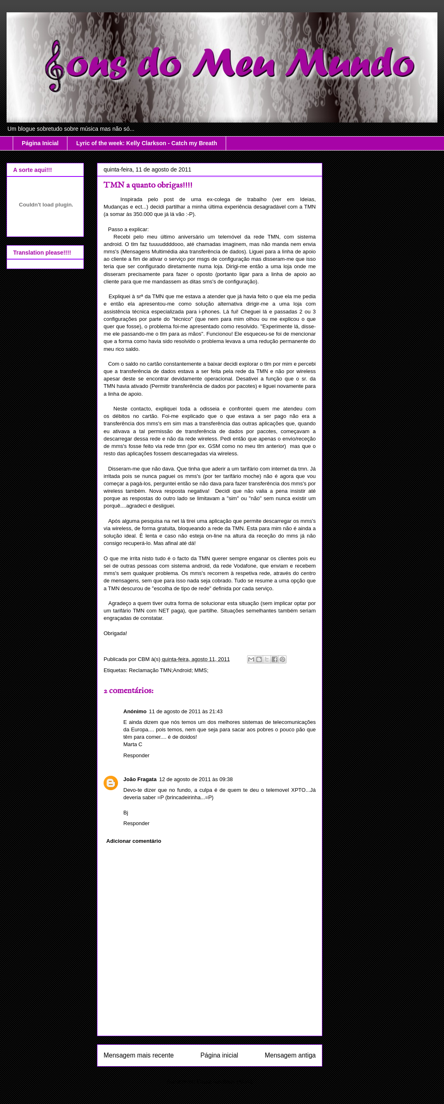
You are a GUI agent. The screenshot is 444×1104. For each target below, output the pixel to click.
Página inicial (219, 1055)
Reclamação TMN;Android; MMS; (168, 670)
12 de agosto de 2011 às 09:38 (196, 779)
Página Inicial (40, 143)
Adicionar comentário (134, 841)
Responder (136, 755)
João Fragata (140, 779)
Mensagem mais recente (139, 1055)
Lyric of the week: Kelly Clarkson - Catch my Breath (146, 143)
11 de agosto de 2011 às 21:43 (185, 711)
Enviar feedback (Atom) (225, 1081)
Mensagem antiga (290, 1055)
